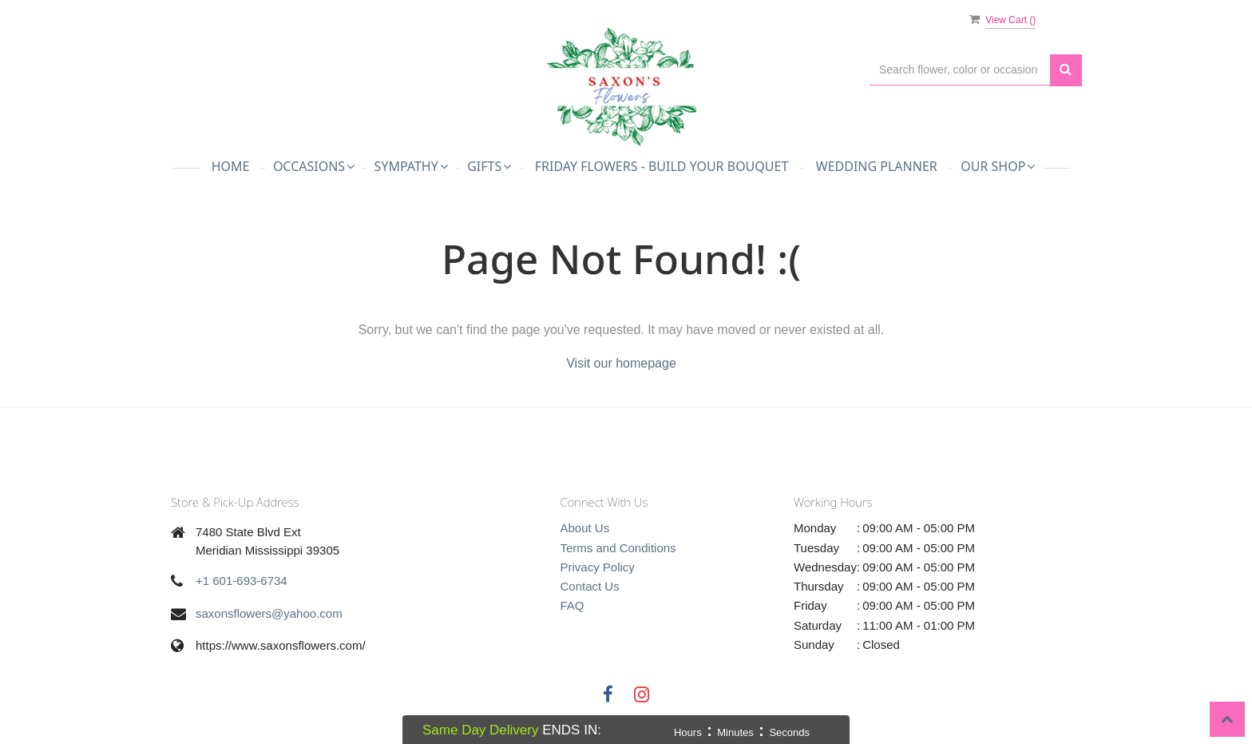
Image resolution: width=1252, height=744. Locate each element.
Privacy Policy (598, 567)
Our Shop (998, 166)
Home (231, 166)
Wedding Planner (876, 166)
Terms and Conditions (618, 548)
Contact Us (590, 586)
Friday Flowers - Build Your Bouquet (662, 166)
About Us (585, 528)
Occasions (314, 166)
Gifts (489, 166)
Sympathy (411, 166)
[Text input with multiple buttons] (960, 70)
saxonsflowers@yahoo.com (269, 613)
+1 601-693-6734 (241, 580)
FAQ (572, 605)
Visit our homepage (621, 363)
